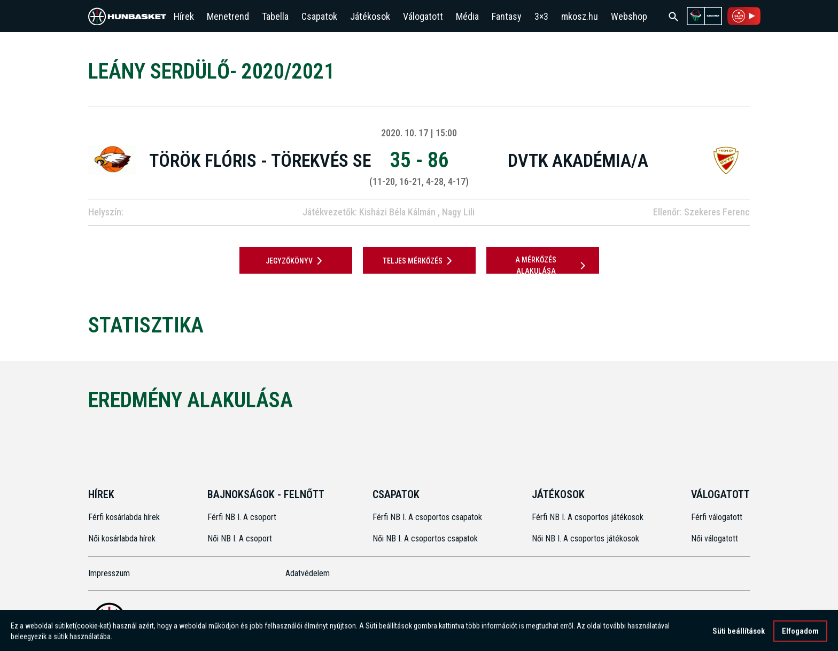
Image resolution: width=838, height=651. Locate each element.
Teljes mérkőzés (419, 260)
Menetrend (228, 16)
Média (467, 16)
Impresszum (109, 573)
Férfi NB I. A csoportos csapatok (428, 517)
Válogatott (423, 16)
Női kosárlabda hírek (122, 538)
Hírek (184, 16)
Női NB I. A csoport (239, 538)
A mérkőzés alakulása (552, 265)
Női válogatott (714, 538)
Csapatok (319, 16)
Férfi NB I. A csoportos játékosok (587, 517)
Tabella (275, 16)
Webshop (629, 16)
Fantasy (507, 16)
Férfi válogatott (716, 517)
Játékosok (370, 16)
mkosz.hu (579, 16)
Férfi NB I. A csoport (241, 517)
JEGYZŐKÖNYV (296, 260)
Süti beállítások (738, 634)
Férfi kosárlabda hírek (124, 517)
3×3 (541, 16)
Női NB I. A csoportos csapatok (426, 538)
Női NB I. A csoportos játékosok (585, 538)
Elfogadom (800, 634)
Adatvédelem (307, 573)
